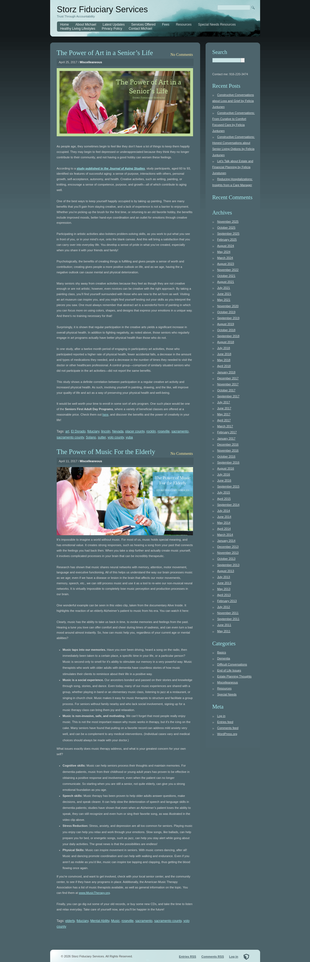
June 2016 (224, 480)
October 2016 (226, 456)
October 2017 (226, 390)
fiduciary (93, 431)
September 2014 (228, 504)
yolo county (116, 437)
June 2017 (224, 408)
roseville (164, 431)
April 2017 (224, 420)
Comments (212, 956)
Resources (183, 24)
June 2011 (224, 625)
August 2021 (225, 281)
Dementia (223, 658)
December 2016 (228, 444)
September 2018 (228, 336)
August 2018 (225, 342)
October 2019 (226, 312)
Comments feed (228, 728)
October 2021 (226, 275)
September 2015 (228, 486)
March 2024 (225, 257)
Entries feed (225, 722)
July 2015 (223, 492)
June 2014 (224, 516)
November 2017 (228, 384)
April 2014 (224, 528)
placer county (134, 431)
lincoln (105, 431)
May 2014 (223, 522)
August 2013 (225, 571)
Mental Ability (99, 921)
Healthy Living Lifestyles (77, 29)
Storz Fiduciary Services (102, 9)
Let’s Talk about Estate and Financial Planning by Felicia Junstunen (232, 167)
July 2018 (223, 348)
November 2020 (228, 306)
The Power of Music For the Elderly (106, 451)
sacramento (180, 431)
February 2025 (227, 239)
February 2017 (227, 432)
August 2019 (225, 324)
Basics (221, 652)
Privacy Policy (112, 29)
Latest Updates (114, 24)
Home (64, 24)
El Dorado (78, 431)
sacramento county (70, 437)
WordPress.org (227, 734)
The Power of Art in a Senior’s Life (105, 52)
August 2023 (225, 263)
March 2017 (225, 426)
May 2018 (223, 360)
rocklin (151, 431)
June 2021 (224, 293)
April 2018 (224, 366)
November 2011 (228, 613)
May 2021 (223, 299)
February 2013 (227, 601)
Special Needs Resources (217, 24)
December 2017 (228, 378)
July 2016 (223, 474)
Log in (221, 716)
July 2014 (223, 510)
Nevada (117, 431)
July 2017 (223, 402)
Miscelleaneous (91, 62)
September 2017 (228, 396)
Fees (165, 24)
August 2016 (225, 468)
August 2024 (225, 245)
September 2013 (228, 565)
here (106, 414)
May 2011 (223, 631)
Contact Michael (140, 29)
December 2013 (228, 546)
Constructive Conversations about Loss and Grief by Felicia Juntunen (233, 100)
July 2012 (223, 607)
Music (115, 921)
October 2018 (226, 330)
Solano (91, 437)
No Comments (181, 54)
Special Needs (227, 694)
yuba (129, 437)
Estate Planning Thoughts (234, 676)
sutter (102, 437)
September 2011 (228, 619)
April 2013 (224, 595)
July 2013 (223, 577)
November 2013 (228, 552)
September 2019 (228, 318)
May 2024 (223, 251)
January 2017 (226, 438)
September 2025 (228, 233)
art (67, 431)
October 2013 (226, 558)
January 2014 (226, 540)
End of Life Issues (229, 670)
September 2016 (228, 462)
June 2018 (224, 354)
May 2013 (223, 589)
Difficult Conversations (232, 664)
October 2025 (226, 227)
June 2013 (224, 583)
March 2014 (225, 534)
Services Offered (143, 24)
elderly (70, 921)
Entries (187, 956)
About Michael (86, 24)
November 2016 (228, 450)
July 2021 (223, 287)
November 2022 (228, 269)
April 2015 (224, 498)
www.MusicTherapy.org (94, 892)
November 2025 (228, 221)
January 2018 (226, 372)
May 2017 (223, 414)
